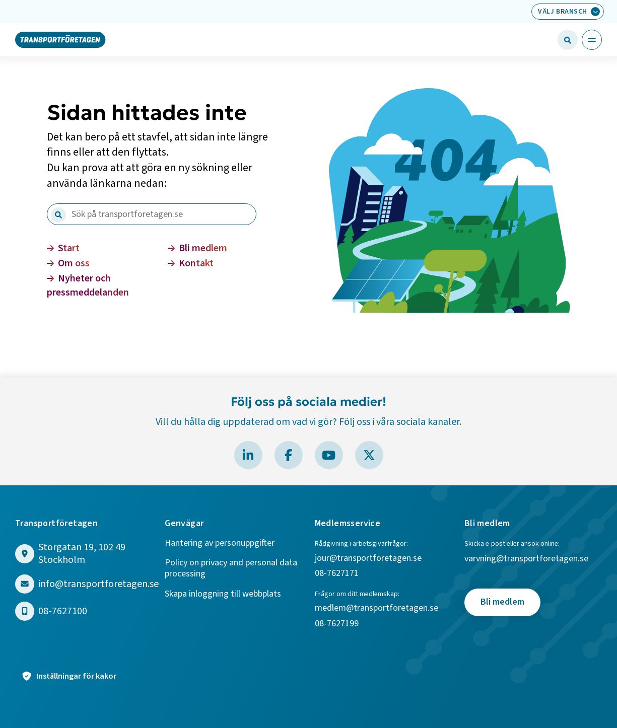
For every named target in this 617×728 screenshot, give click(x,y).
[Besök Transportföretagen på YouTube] (329, 455)
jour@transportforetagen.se (368, 558)
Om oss (68, 263)
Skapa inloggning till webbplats (223, 594)
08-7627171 (337, 573)
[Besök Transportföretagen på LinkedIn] (248, 455)
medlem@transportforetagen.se (376, 608)
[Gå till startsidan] (60, 39)
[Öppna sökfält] (568, 40)
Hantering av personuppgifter (220, 543)
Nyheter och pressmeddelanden (88, 285)
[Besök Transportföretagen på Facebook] (289, 455)
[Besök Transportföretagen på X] (369, 455)
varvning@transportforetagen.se (526, 559)
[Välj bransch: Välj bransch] (567, 12)
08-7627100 (62, 611)
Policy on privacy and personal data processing (231, 568)
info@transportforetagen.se (98, 584)
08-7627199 (338, 624)
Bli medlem (197, 248)
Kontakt (191, 263)
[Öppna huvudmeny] (592, 40)
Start (63, 248)
